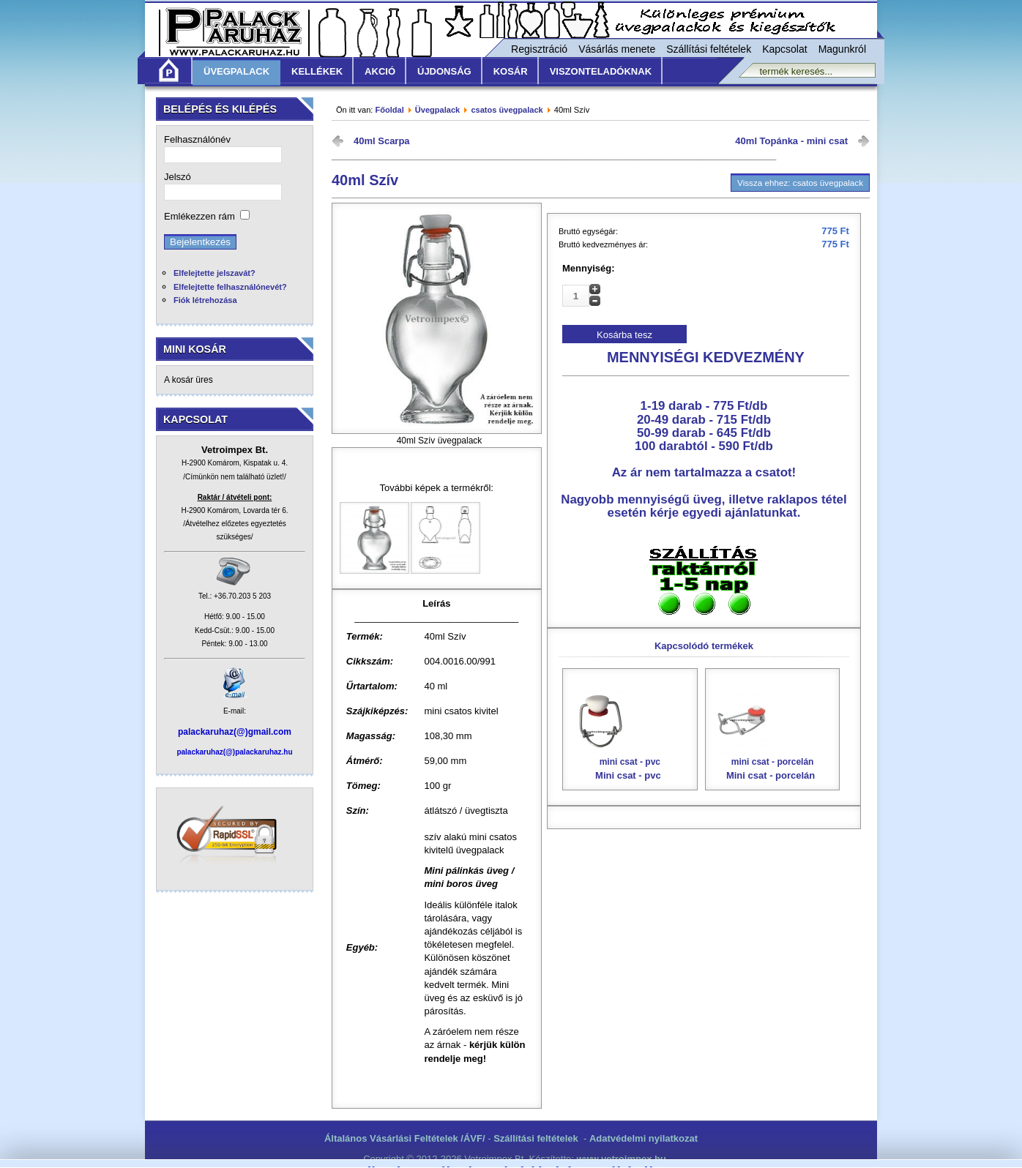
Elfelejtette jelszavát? (215, 273)
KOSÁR (510, 71)
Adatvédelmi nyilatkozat (643, 1138)
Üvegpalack (236, 71)
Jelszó (177, 176)
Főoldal (389, 109)
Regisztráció (539, 49)
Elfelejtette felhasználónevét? (230, 286)
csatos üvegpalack (506, 109)
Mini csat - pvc (630, 734)
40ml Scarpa (382, 140)
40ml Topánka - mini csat (791, 140)
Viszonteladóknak (601, 71)
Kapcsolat (784, 49)
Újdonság (444, 71)
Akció (380, 71)
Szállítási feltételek (708, 49)
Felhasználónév (197, 139)
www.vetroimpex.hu (621, 1158)
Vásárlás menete (616, 49)
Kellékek (317, 71)
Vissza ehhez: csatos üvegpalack (800, 182)
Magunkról (842, 49)
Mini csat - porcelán (772, 734)
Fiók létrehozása (205, 300)
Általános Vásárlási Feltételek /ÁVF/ (404, 1138)
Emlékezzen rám (199, 216)
